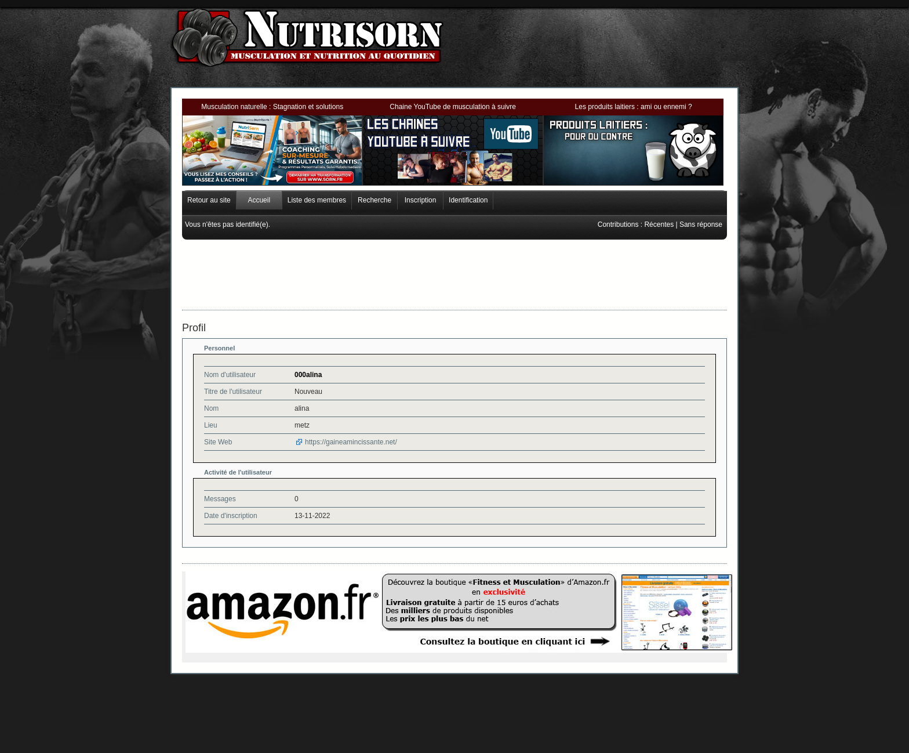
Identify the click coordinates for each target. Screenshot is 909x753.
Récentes (659, 224)
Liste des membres (317, 200)
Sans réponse (700, 224)
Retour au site (209, 200)
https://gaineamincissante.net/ (351, 442)
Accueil (259, 200)
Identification (468, 200)
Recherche (374, 200)
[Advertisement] (454, 266)
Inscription (421, 200)
